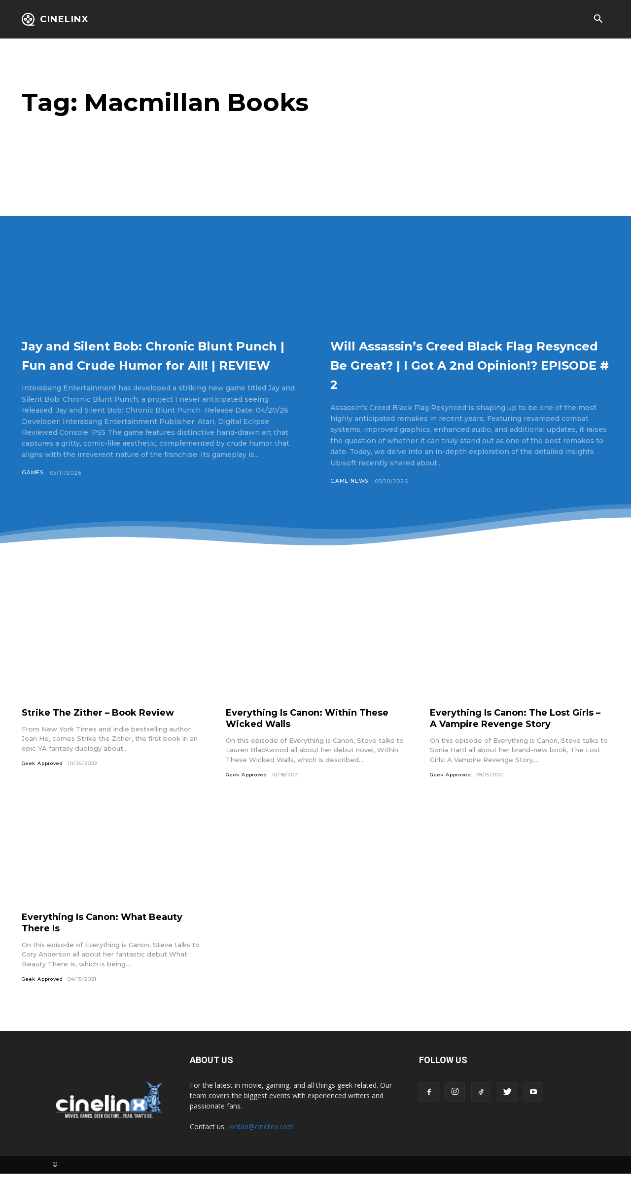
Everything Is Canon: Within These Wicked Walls (315, 729)
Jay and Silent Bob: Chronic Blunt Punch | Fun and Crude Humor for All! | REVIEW (148, 363)
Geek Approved (43, 774)
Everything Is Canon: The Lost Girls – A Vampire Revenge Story (513, 729)
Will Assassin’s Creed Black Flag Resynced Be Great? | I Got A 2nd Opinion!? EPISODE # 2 (467, 363)
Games (33, 492)
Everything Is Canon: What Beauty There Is (111, 933)
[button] (598, 19)
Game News (349, 481)
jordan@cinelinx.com (261, 1139)
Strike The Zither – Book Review (105, 723)
